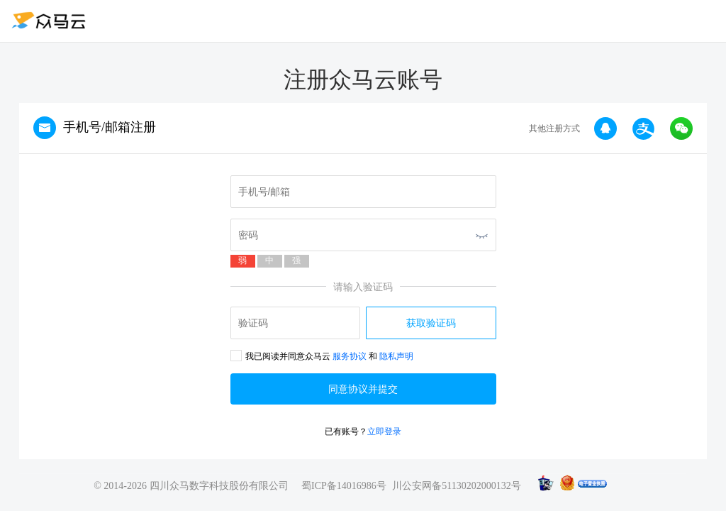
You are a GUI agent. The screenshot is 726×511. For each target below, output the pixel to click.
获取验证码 (431, 323)
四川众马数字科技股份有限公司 (219, 485)
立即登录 (384, 431)
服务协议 (350, 356)
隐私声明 (396, 356)
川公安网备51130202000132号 (456, 485)
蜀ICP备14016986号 (343, 485)
